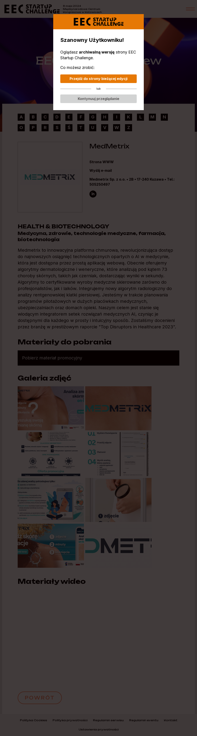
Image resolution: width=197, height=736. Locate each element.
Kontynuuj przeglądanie (98, 98)
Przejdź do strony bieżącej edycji (98, 78)
